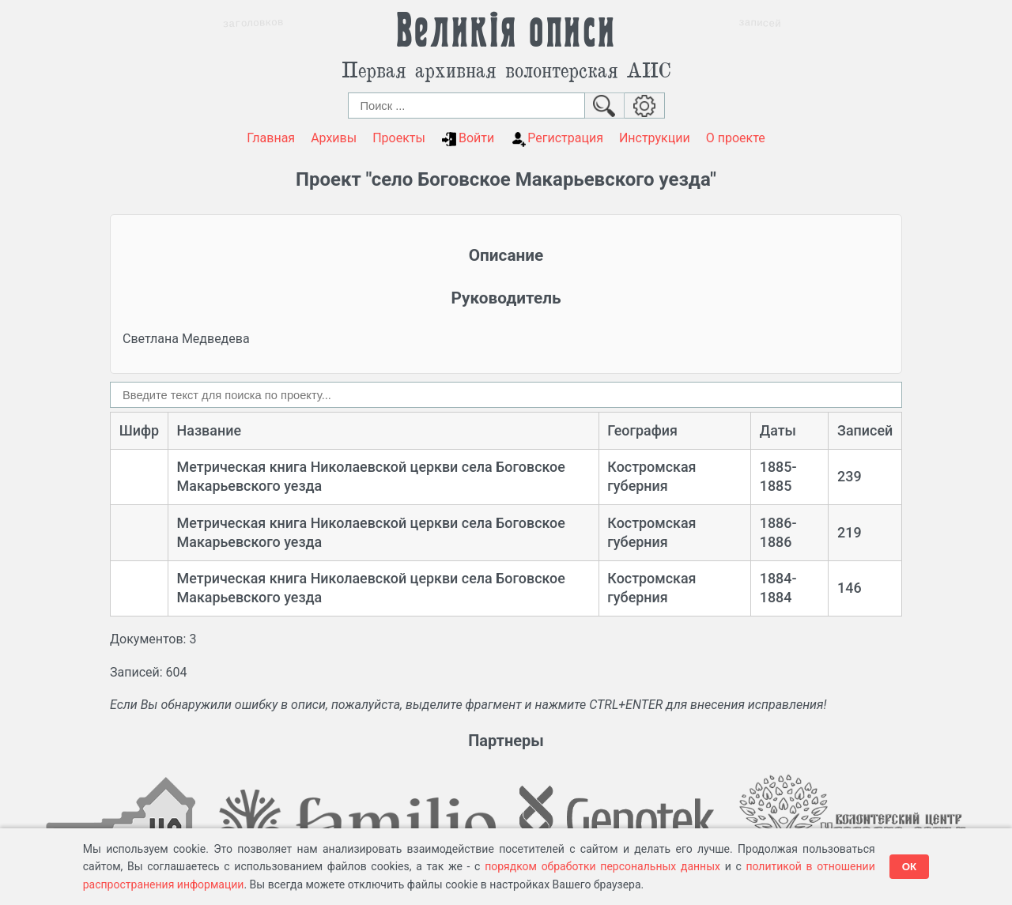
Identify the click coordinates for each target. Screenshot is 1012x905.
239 (849, 476)
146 (849, 587)
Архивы (334, 137)
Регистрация (556, 138)
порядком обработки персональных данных (602, 866)
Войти (467, 138)
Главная (271, 137)
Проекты (398, 137)
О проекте (735, 137)
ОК (909, 867)
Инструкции (654, 137)
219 (849, 532)
